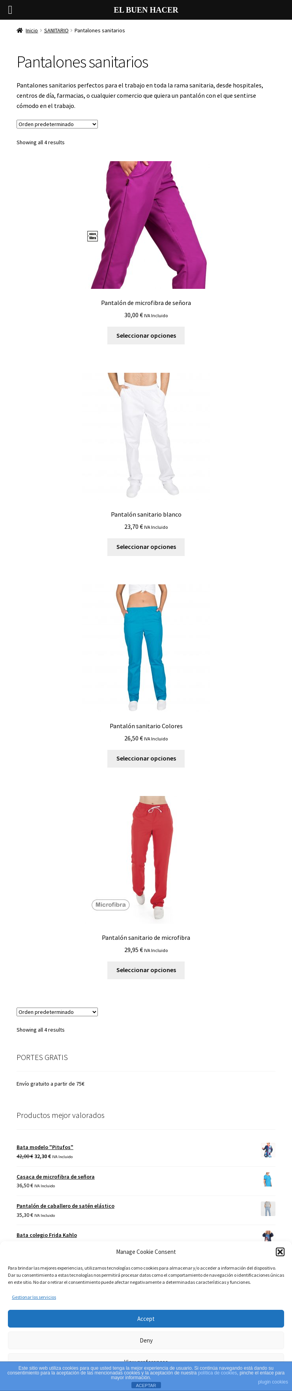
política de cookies (217, 1373)
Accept (146, 1318)
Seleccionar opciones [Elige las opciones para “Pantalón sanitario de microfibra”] (146, 970)
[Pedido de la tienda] (57, 124)
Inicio (32, 30)
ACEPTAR (146, 1385)
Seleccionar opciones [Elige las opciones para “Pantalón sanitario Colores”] (146, 758)
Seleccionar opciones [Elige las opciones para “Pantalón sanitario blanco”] (146, 546)
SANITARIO (56, 30)
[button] (280, 1252)
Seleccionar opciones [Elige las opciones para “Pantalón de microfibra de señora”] (146, 335)
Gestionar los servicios (34, 1297)
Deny (146, 1340)
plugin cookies (273, 1382)
